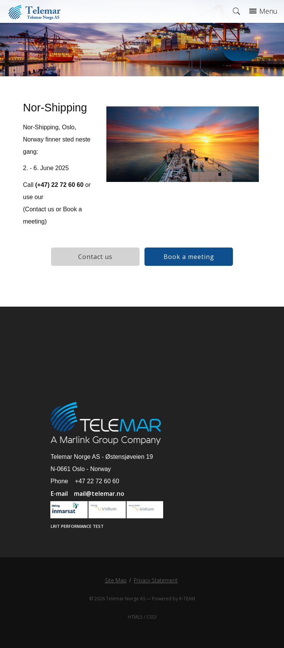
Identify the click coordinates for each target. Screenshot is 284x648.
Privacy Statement (156, 580)
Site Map (116, 580)
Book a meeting (189, 256)
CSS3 (151, 617)
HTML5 (135, 617)
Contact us (95, 256)
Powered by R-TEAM (173, 598)
